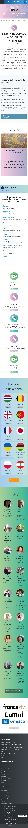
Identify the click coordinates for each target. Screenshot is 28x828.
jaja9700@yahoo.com (8, 208)
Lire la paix (4, 790)
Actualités (5, 787)
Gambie (3, 765)
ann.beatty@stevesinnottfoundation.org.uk (14, 219)
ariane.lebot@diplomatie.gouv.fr (11, 230)
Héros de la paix (5, 794)
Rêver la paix (4, 799)
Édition (13, 2)
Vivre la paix (4, 792)
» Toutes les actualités (7, 803)
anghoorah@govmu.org (9, 247)
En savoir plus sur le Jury (14, 691)
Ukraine (3, 776)
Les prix (3, 757)
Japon (3, 774)
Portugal (3, 771)
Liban (2, 782)
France (3, 772)
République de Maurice (7, 778)
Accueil (3, 20)
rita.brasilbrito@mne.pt (9, 225)
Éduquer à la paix (6, 796)
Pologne (3, 780)
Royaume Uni (5, 769)
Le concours (5, 739)
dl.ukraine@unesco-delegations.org (12, 242)
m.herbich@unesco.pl (8, 253)
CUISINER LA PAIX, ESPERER (9, 753)
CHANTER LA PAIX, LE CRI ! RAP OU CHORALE (14, 748)
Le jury (14, 494)
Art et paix (4, 801)
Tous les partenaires (14, 728)
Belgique (3, 767)
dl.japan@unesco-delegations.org (12, 236)
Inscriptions (14, 480)
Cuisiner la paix (5, 798)
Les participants (7, 762)
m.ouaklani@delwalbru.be (10, 213)
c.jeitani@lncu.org (7, 258)
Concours (8, 20)
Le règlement (5, 755)
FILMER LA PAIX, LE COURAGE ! (10, 742)
